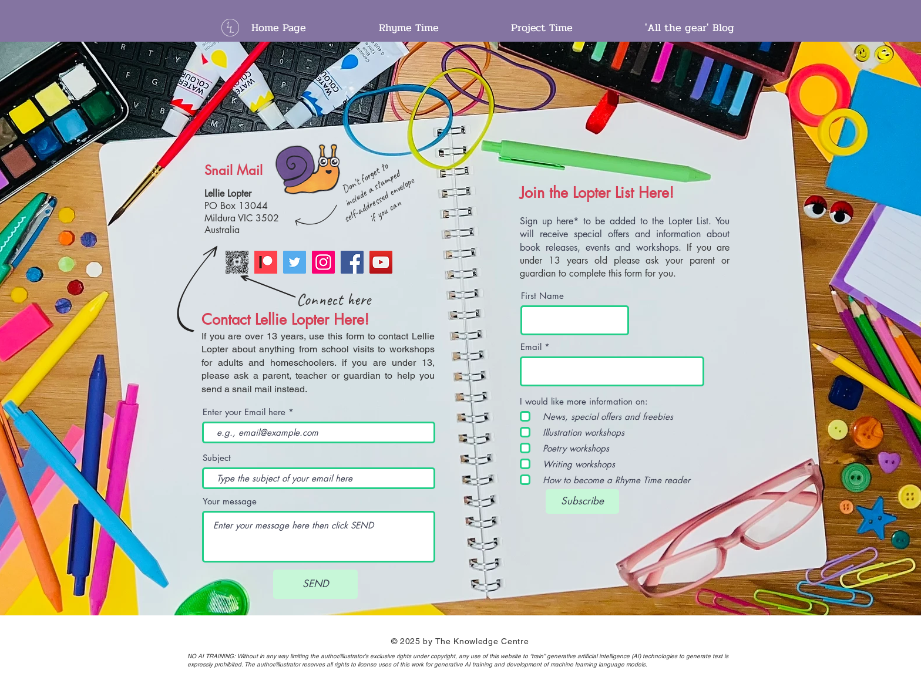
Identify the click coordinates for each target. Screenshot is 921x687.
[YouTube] (380, 262)
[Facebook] (352, 262)
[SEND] (315, 584)
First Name (542, 295)
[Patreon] (265, 262)
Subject (217, 457)
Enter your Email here (244, 412)
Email (531, 346)
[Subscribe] (582, 501)
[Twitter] (294, 262)
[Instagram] (323, 262)
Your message (230, 501)
